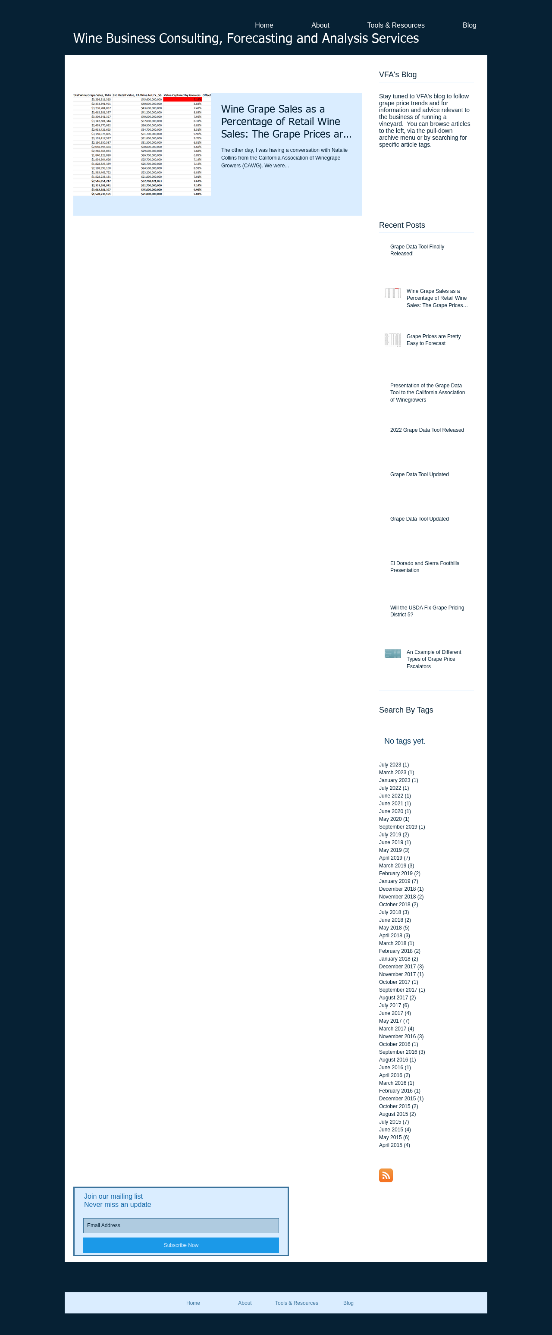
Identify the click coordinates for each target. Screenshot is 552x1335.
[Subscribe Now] (181, 1245)
